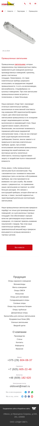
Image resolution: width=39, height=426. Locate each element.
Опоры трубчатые (19, 310)
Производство (19, 336)
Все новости (19, 247)
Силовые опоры (19, 303)
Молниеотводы (19, 284)
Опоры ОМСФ (19, 290)
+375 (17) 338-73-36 (25, 3)
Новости (10, 11)
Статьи (19, 339)
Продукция (19, 276)
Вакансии (19, 349)
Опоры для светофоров (19, 297)
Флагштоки (19, 294)
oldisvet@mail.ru (19, 386)
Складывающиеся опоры (19, 300)
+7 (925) (19, 369)
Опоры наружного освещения (19, 281)
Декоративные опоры (19, 313)
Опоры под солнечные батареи (19, 306)
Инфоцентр (19, 345)
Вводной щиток (19, 325)
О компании (19, 332)
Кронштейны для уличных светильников (19, 316)
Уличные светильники (19, 322)
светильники (20, 64)
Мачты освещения (19, 287)
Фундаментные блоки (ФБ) (19, 319)
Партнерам (21, 11)
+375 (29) (19, 360)
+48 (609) (19, 377)
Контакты (19, 342)
